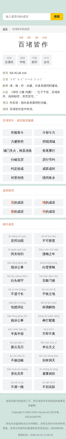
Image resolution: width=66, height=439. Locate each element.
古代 (46, 60)
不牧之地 (49, 291)
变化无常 (17, 371)
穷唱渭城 (48, 141)
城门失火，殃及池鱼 (17, 150)
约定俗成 (17, 168)
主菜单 (61, 5)
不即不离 (49, 331)
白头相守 (17, 278)
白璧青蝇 (49, 265)
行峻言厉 (17, 159)
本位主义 (49, 344)
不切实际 (49, 384)
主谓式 (9, 60)
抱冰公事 (17, 318)
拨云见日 (17, 344)
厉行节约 (48, 159)
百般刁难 (49, 278)
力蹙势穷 (17, 141)
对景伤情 (17, 178)
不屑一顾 (17, 384)
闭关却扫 (17, 251)
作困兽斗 (17, 132)
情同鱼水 (48, 178)
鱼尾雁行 (48, 150)
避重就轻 (49, 371)
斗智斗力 (48, 132)
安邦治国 (17, 238)
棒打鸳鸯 (49, 318)
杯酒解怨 (49, 305)
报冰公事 (17, 265)
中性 (22, 60)
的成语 (17, 202)
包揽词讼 (17, 305)
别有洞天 (49, 358)
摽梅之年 (49, 251)
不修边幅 (17, 358)
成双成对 (48, 168)
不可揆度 (49, 238)
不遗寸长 (17, 291)
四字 (34, 60)
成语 (5, 29)
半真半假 (17, 331)
